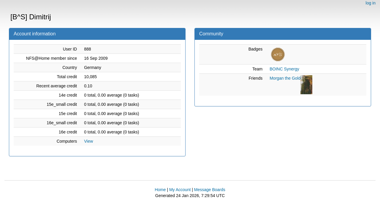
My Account (180, 189)
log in (371, 3)
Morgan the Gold (285, 78)
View (88, 141)
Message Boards (209, 189)
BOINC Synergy (284, 69)
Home (160, 189)
